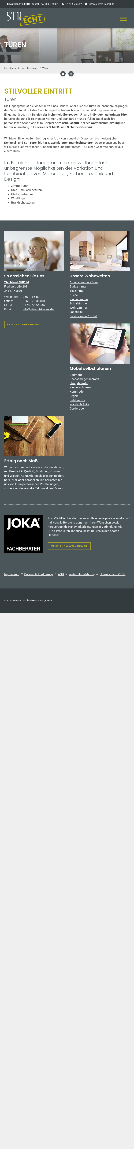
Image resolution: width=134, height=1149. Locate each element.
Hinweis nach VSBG (112, 574)
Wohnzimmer (78, 307)
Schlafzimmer (79, 303)
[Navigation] (124, 18)
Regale (74, 396)
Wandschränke (79, 404)
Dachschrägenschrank (84, 379)
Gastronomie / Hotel (83, 316)
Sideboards (77, 400)
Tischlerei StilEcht (16, 282)
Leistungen (32, 68)
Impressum (11, 574)
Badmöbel (76, 375)
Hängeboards (79, 383)
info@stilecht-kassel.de (101, 4)
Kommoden (77, 391)
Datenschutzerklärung (38, 574)
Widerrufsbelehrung (82, 574)
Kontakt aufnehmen (23, 324)
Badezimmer (78, 286)
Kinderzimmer (79, 299)
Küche (74, 295)
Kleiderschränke (80, 387)
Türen (45, 68)
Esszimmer (77, 290)
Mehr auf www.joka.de (69, 546)
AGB (61, 574)
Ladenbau (76, 312)
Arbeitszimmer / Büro (84, 282)
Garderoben (77, 408)
